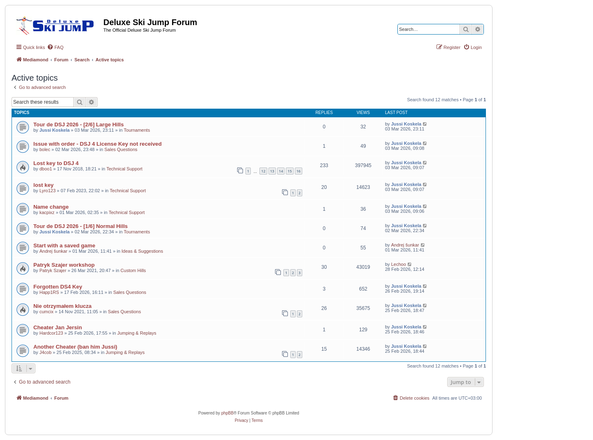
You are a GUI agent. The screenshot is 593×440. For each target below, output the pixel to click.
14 (281, 171)
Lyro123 (48, 190)
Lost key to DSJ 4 (56, 163)
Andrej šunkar (54, 251)
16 (298, 171)
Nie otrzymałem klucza (62, 306)
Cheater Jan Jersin (57, 327)
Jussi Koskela (55, 130)
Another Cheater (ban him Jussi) (75, 347)
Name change (51, 207)
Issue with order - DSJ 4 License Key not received (97, 144)
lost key (43, 185)
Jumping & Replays (136, 333)
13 (272, 171)
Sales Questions (120, 149)
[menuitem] (55, 47)
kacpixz (47, 212)
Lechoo (398, 264)
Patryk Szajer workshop (64, 265)
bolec (45, 149)
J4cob (45, 352)
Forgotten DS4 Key (57, 287)
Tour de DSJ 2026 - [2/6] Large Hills (78, 124)
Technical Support (124, 168)
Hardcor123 (51, 333)
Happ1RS (49, 292)
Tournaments (137, 130)
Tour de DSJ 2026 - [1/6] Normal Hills (80, 226)
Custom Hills (133, 270)
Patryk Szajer (53, 270)
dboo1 (46, 168)
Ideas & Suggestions (142, 251)
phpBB (227, 413)
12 (263, 171)
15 (289, 171)
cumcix (47, 311)
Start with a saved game (64, 245)
